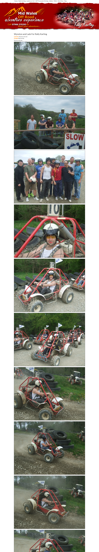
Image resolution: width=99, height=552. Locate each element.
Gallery (76, 1)
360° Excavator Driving (66, 1)
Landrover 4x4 (55, 1)
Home (40, 1)
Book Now (85, 1)
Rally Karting (46, 1)
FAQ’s (80, 1)
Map (90, 1)
